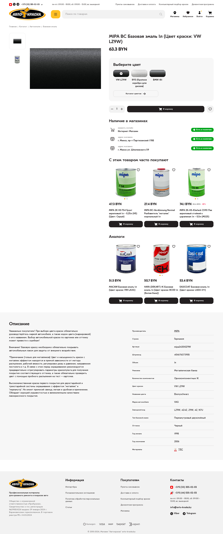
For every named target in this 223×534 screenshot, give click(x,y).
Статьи (68, 501)
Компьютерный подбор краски (173, 5)
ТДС (178, 443)
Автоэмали (35, 27)
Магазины (125, 505)
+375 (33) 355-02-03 (30, 5)
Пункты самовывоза (124, 5)
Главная (13, 27)
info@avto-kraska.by (180, 501)
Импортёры (71, 481)
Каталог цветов (187, 73)
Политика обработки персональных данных (82, 494)
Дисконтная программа (203, 5)
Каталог (23, 27)
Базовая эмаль (50, 27)
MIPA (176, 325)
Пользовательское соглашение (80, 487)
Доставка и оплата (147, 5)
